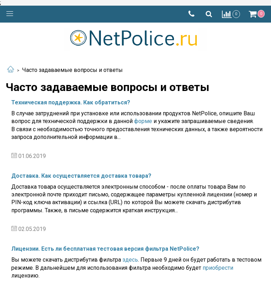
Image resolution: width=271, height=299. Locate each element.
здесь (130, 259)
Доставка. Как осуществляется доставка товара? (81, 175)
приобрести (218, 267)
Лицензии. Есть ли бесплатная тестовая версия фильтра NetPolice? (105, 248)
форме (143, 121)
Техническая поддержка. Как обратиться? (70, 102)
